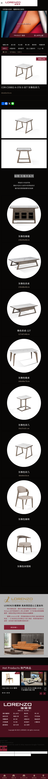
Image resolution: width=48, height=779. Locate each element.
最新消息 (34, 776)
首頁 (5, 52)
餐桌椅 (34, 45)
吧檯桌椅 (42, 45)
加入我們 (26, 725)
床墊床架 (12, 48)
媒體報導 (5, 719)
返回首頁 (4, 776)
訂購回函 (37, 722)
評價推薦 (5, 722)
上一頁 (40, 48)
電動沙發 (5, 45)
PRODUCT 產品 (19, 35)
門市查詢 (43, 776)
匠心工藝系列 (31, 48)
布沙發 (20, 45)
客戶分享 (16, 725)
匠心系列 (16, 713)
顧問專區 (5, 725)
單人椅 (27, 45)
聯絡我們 (37, 719)
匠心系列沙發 (38, 35)
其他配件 (21, 48)
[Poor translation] (5, 748)
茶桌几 (5, 48)
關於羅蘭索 (6, 713)
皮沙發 (13, 45)
